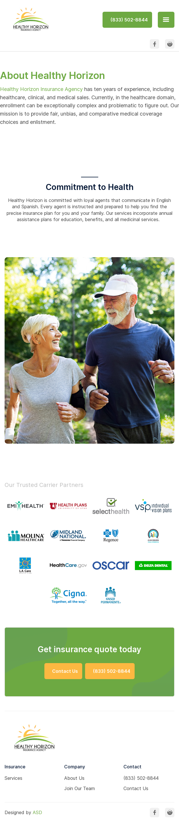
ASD (37, 812)
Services (13, 778)
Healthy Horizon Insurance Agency (41, 89)
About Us (74, 778)
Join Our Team (79, 788)
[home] (30, 19)
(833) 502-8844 (141, 778)
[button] (166, 20)
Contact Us (135, 788)
